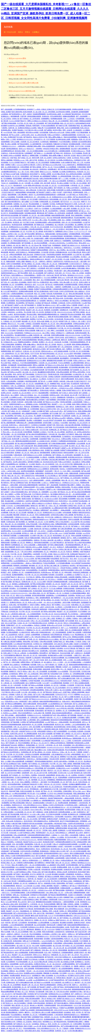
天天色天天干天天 (41, 374)
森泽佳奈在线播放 (20, 314)
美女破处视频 (77, 330)
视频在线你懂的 (50, 234)
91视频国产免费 (61, 925)
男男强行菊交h (12, 646)
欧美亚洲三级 (78, 773)
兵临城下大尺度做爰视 (81, 644)
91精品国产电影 (46, 549)
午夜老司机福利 (82, 886)
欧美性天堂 (39, 1019)
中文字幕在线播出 (65, 141)
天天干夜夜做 (24, 370)
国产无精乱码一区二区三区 (22, 1024)
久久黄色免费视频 (28, 531)
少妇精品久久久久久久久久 (19, 480)
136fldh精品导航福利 (56, 236)
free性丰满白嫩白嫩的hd (69, 268)
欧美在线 (50, 293)
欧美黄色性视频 (29, 710)
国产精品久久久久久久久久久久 (39, 699)
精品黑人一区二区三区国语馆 (45, 464)
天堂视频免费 (12, 365)
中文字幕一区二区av (56, 763)
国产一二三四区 (63, 178)
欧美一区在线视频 (65, 745)
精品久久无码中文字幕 (40, 137)
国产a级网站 (48, 130)
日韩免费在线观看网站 (35, 229)
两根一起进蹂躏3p (81, 480)
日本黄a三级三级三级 (82, 206)
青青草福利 (36, 125)
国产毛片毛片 (64, 201)
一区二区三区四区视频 (18, 434)
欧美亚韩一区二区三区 (29, 890)
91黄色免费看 (77, 1024)
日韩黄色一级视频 (84, 420)
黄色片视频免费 (10, 547)
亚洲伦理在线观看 (81, 333)
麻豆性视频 (5, 607)
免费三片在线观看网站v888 (19, 188)
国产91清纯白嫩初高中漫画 (67, 678)
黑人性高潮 (28, 312)
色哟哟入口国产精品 (80, 213)
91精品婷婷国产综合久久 (17, 190)
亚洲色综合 (46, 116)
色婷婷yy (21, 1012)
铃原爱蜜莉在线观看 (71, 284)
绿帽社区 (12, 971)
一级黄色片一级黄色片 (45, 261)
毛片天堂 (41, 745)
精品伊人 (60, 344)
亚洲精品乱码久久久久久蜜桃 (36, 360)
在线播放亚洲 (52, 328)
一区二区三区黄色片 (58, 229)
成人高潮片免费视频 (44, 215)
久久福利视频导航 (36, 144)
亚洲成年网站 (5, 957)
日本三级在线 (64, 395)
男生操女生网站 (32, 314)
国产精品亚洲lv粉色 (60, 1021)
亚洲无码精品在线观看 (10, 169)
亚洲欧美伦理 (53, 812)
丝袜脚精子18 (42, 807)
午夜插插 (65, 784)
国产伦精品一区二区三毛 (79, 929)
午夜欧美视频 (81, 167)
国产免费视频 (34, 298)
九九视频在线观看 (23, 535)
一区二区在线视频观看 (59, 632)
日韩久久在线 (5, 480)
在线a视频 (45, 236)
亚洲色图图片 (25, 176)
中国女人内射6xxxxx (79, 360)
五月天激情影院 (47, 144)
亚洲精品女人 (5, 116)
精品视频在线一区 (81, 634)
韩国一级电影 (86, 314)
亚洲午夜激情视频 (66, 374)
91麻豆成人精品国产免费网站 (12, 641)
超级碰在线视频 (13, 909)
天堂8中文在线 (86, 144)
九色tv (5, 137)
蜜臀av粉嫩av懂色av (29, 344)
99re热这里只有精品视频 (27, 328)
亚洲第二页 (63, 911)
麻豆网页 (71, 356)
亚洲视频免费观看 (50, 1019)
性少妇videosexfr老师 (51, 499)
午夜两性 (5, 128)
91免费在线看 (61, 194)
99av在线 (41, 1001)
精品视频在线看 (21, 360)
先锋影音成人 (58, 247)
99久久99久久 (56, 439)
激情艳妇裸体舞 (10, 687)
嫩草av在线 (48, 307)
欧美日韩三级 (84, 169)
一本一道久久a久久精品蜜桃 (57, 181)
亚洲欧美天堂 (72, 340)
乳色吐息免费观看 (54, 358)
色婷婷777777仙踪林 (31, 1001)
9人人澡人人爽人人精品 (14, 220)
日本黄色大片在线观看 (38, 425)
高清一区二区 (10, 595)
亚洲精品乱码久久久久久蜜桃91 (62, 197)
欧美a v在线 (5, 879)
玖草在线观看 (46, 416)
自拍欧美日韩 (68, 869)
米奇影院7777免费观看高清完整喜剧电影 (64, 441)
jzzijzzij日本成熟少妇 (51, 151)
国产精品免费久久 (33, 390)
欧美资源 (86, 487)
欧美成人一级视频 (55, 390)
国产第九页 (49, 284)
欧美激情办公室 (73, 814)
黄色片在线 (60, 425)
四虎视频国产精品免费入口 (15, 388)
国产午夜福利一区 (60, 188)
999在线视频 (21, 639)
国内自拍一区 (86, 667)
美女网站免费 (7, 883)
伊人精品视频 (54, 973)
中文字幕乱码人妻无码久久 (41, 494)
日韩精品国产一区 (7, 241)
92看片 (13, 165)
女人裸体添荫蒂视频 (65, 176)
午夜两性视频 (86, 632)
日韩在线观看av (48, 823)
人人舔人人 (45, 482)
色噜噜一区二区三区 (51, 321)
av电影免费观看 (76, 754)
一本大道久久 (18, 558)
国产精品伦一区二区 (64, 492)
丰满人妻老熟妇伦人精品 (36, 450)
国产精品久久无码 (66, 429)
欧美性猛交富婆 (17, 224)
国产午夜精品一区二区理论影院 (30, 118)
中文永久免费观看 (59, 167)
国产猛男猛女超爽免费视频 (61, 307)
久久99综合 (77, 247)
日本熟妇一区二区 (79, 347)
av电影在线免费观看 (19, 420)
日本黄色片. (83, 729)
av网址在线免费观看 (54, 222)
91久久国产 (46, 683)
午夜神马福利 (67, 704)
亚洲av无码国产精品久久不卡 (10, 337)
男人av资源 (78, 542)
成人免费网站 (79, 224)
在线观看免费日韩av (50, 678)
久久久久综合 (9, 333)
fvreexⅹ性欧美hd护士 (69, 165)
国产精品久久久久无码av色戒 (52, 165)
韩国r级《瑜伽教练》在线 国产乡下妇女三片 (45, 568)
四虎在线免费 (78, 943)
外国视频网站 (67, 241)
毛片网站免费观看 (12, 632)
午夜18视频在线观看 (48, 694)
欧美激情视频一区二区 (35, 266)
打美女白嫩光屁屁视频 (25, 669)
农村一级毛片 (69, 406)
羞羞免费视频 (12, 194)
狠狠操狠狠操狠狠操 (78, 989)
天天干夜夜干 (77, 349)
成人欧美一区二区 (75, 446)
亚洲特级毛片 (81, 812)
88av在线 (80, 441)
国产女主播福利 (41, 856)
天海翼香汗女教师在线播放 (48, 846)
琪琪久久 (15, 328)
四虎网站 (33, 319)
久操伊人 (56, 690)
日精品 (84, 641)
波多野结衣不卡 (55, 628)
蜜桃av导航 (60, 128)
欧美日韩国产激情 (84, 872)
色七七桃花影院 (56, 982)
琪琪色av (85, 577)
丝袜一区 (56, 918)
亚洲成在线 (7, 837)
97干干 (72, 683)
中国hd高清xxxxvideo (11, 701)
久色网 (44, 526)
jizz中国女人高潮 (10, 936)
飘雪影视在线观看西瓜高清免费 (26, 441)
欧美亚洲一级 (17, 222)
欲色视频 (4, 125)
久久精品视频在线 (61, 595)
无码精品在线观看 (22, 450)
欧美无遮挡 (69, 229)
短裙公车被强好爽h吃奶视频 (49, 178)
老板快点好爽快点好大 (37, 259)
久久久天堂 (41, 284)
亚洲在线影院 (39, 710)
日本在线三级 (53, 434)
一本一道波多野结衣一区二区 (10, 353)
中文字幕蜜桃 (82, 611)
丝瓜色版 (39, 386)
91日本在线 (39, 241)
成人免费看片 (54, 510)
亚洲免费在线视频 (64, 812)
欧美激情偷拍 (68, 236)
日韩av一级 (63, 752)
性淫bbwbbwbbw (30, 706)
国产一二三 (65, 628)
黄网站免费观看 (73, 911)
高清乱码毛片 (19, 208)
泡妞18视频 (66, 800)
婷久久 (84, 754)
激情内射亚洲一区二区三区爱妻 (32, 724)
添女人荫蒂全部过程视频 (74, 174)
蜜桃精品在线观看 (85, 121)
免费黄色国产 (44, 510)
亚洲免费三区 (63, 819)
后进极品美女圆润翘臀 (69, 717)
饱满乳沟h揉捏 (26, 499)
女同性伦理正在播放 (57, 515)
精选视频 (55, 172)
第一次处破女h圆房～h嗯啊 (40, 238)
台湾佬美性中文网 (11, 657)
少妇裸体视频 (33, 439)
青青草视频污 (45, 766)
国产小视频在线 (74, 317)
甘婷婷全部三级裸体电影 (81, 572)
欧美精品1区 (56, 952)
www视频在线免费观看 (10, 989)
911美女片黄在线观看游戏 (14, 1026)
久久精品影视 (77, 130)
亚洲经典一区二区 (61, 1031)
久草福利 (14, 402)
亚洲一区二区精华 (46, 158)
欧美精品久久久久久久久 (25, 139)
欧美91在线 (17, 651)
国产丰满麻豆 (56, 605)
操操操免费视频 (21, 192)
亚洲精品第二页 (54, 429)
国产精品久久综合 (28, 436)
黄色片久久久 (12, 323)
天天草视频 (86, 570)
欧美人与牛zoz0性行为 (24, 888)
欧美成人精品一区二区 (63, 775)
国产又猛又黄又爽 (41, 358)
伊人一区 (82, 450)
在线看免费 (70, 213)
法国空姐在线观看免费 (76, 475)
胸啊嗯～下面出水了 (39, 356)
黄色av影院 (82, 243)
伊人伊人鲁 (25, 934)
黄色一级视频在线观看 (81, 860)
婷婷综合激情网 (67, 254)
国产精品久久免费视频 (49, 529)
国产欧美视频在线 (47, 727)
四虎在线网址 (42, 655)
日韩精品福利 (25, 828)
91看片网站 (44, 459)
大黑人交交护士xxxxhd (61, 1010)
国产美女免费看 (30, 234)
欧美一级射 (5, 747)
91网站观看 (40, 787)
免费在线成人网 (21, 423)
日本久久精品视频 (7, 515)
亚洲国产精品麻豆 (18, 130)
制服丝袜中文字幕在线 (60, 144)
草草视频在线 (34, 789)
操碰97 (47, 388)
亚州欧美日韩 (58, 591)
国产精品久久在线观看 (52, 876)
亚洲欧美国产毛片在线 (15, 137)
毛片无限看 (63, 973)
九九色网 (53, 867)
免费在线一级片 (60, 349)
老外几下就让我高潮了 (62, 522)
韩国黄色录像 (84, 482)
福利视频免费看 (45, 452)
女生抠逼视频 (44, 132)
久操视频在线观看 (64, 151)
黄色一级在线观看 (19, 132)
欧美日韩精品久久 (61, 832)
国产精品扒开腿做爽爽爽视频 (57, 895)
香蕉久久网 (49, 690)
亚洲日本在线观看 (9, 300)
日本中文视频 (35, 770)
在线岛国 (62, 381)
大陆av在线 (69, 381)
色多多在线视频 (27, 466)
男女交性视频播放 (24, 743)
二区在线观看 (27, 280)
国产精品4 (23, 897)
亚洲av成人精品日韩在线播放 (54, 927)
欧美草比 (73, 565)
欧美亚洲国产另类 (56, 674)
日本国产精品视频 (69, 533)
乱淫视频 (64, 814)
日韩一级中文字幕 (31, 160)
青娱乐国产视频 (79, 227)
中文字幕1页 (64, 600)
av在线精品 (4, 114)
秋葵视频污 (21, 381)
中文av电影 (4, 609)
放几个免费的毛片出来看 (34, 683)
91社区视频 (64, 423)
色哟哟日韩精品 (85, 439)
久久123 (11, 568)
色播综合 (37, 540)
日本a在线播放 (69, 224)
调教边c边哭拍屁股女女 (58, 743)
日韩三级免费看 (29, 968)
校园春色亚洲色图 (57, 1012)
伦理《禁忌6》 (17, 918)
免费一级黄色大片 (56, 241)
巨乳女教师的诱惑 (56, 116)
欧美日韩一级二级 (30, 787)
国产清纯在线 (34, 176)
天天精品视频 (76, 220)
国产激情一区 (43, 505)
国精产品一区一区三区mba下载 (32, 245)
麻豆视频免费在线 (29, 936)
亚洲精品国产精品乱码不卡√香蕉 (67, 204)
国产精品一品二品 (36, 777)
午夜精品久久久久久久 (9, 146)
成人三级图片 (15, 395)
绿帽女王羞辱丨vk (52, 356)
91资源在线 (62, 303)
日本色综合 (21, 657)
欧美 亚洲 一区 (60, 273)
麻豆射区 (12, 252)
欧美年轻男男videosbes (83, 973)
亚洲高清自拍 (45, 849)
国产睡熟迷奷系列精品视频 (16, 399)
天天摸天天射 (79, 685)
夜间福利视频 (32, 922)
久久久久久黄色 (29, 558)
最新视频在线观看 (77, 800)
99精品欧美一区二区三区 (58, 551)
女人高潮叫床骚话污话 (12, 167)
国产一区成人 (21, 816)
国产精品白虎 (46, 303)
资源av (76, 229)
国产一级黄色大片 (77, 653)
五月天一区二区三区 (11, 277)
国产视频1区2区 (39, 224)
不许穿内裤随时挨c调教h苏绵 (12, 655)
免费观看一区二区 (49, 860)
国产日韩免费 (63, 475)
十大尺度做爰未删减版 (63, 563)
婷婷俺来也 (83, 902)
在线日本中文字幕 (9, 978)
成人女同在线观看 (15, 607)
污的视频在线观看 (25, 326)
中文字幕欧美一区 (67, 966)
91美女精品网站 (11, 381)
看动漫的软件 (17, 185)
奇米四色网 (68, 846)
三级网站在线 (70, 333)
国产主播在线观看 (49, 257)
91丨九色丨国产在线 (17, 920)
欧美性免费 (15, 439)
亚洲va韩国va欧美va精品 (46, 561)
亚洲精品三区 (66, 957)
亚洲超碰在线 (24, 174)
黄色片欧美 (79, 706)
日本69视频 (62, 789)
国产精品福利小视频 (20, 994)
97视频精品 (29, 630)
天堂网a (30, 869)
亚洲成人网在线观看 (61, 577)
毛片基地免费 (40, 991)
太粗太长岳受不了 (80, 298)
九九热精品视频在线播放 (22, 505)
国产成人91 (73, 886)
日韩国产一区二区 (84, 305)
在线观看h (51, 457)
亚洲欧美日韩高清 (57, 452)
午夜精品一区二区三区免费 (29, 199)
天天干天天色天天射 (15, 217)
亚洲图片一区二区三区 (46, 342)
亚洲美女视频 (31, 206)
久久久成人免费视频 (13, 206)
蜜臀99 (21, 674)
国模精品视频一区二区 (81, 464)
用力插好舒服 (82, 906)
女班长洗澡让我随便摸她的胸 (28, 485)
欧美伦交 (69, 551)
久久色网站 (60, 837)
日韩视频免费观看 (72, 211)
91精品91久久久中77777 (22, 943)
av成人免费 (66, 208)
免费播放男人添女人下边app (64, 231)
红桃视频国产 (29, 153)
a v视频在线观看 (41, 545)
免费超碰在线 (84, 540)
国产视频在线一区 (38, 499)
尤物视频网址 (45, 118)
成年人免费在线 (33, 701)
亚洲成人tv (49, 731)
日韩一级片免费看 (28, 358)
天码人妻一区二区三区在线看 (39, 227)
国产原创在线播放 (85, 911)
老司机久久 (47, 229)
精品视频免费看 (43, 393)
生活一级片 (48, 952)
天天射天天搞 (81, 135)
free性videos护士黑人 (56, 411)
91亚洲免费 (41, 268)
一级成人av (28, 563)
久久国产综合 (85, 335)
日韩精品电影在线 (45, 632)
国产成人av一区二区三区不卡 (40, 743)
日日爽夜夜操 (10, 303)
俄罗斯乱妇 (75, 856)
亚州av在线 (40, 321)
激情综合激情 (9, 789)
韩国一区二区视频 (35, 932)
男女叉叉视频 (30, 473)
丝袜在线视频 (12, 259)
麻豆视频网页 (86, 190)
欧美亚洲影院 (55, 558)
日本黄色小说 (37, 644)
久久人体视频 (86, 690)
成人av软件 (69, 330)
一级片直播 (83, 261)
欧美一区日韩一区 (80, 505)
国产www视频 (61, 305)
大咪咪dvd (74, 862)
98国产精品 (27, 966)
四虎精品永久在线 (45, 697)
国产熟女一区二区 (58, 697)
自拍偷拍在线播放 (39, 803)
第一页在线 (36, 791)
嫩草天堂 (64, 340)
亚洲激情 (53, 648)
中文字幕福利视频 (82, 132)
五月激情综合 (66, 436)
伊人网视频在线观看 (14, 243)
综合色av (63, 469)
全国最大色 (58, 517)
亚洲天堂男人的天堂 (16, 733)
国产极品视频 (15, 722)
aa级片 (40, 257)
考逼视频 (36, 432)
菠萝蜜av (38, 577)
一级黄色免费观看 (7, 565)
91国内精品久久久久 (42, 936)
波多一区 (33, 533)
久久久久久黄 (82, 558)
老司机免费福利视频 (70, 496)
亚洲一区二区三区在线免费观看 (72, 222)
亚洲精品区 (62, 830)
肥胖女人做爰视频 (7, 160)
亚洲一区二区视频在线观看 (73, 630)
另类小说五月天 (23, 660)
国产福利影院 (56, 416)
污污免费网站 (43, 155)
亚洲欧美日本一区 (30, 197)
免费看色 (69, 349)
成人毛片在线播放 (66, 690)
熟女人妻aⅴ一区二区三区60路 (13, 432)
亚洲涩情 (57, 376)
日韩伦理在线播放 (15, 296)
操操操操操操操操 (37, 837)
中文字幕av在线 (71, 756)
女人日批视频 (13, 938)
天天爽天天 (57, 556)
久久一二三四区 (58, 662)
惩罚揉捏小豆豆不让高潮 (76, 975)
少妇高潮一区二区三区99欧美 (29, 141)
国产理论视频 (49, 370)
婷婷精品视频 (13, 609)
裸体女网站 (27, 641)
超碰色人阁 (5, 1028)
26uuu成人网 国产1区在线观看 (52, 420)
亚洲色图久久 (71, 181)
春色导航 (77, 598)
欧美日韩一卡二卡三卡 (23, 459)
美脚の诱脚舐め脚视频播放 (80, 344)
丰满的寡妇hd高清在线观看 (18, 529)
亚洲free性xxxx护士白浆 (57, 132)
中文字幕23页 (30, 577)
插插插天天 (13, 671)
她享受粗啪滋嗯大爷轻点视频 (43, 909)
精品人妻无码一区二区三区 (20, 1005)
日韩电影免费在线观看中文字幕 (62, 289)
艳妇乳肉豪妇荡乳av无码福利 (35, 399)
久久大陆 (21, 234)
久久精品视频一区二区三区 (23, 812)
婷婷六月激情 (74, 121)
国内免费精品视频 (74, 508)
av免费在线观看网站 (17, 293)
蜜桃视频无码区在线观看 (55, 360)
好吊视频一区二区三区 (76, 178)
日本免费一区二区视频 (32, 183)
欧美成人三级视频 (64, 386)
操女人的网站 (54, 282)
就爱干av (5, 390)
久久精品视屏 (48, 153)
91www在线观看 (63, 671)
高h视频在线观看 (33, 616)
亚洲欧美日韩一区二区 (29, 581)
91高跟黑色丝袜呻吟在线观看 (70, 376)
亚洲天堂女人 (68, 247)
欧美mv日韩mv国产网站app (50, 1008)
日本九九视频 (15, 141)
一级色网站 (38, 148)
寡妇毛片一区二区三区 (54, 770)
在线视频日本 (76, 667)
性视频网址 (18, 344)
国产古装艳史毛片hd (70, 411)
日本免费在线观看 (19, 683)
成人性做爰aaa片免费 (20, 266)
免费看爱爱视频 (28, 224)
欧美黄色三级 (47, 989)
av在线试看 (37, 869)
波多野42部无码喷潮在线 (73, 531)
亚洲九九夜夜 (83, 282)
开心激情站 (8, 222)
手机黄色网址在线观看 (53, 254)
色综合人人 (77, 681)
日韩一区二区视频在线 (18, 386)
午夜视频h (62, 685)
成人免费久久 (58, 540)
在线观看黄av (50, 595)
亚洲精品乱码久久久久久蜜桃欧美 (38, 469)
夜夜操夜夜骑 (5, 678)
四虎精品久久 (60, 406)
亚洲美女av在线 (54, 395)
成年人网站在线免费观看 (71, 271)
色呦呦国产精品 (55, 383)
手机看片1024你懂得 (61, 913)
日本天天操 (58, 957)
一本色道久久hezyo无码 (65, 388)
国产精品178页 (58, 153)
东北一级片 (73, 558)
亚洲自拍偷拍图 (42, 443)
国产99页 (39, 706)
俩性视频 (63, 206)
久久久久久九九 (24, 277)
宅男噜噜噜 (28, 388)
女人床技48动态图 (41, 135)
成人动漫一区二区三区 (49, 185)
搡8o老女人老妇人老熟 (9, 621)
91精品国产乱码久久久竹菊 (42, 418)
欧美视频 (34, 664)
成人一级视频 (66, 220)
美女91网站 (73, 849)
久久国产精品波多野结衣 (48, 326)
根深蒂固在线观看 (31, 381)
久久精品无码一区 (79, 374)
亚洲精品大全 (37, 911)
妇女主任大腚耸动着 (60, 614)
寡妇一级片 (36, 280)
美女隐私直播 (24, 895)
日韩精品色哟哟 (82, 842)
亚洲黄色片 (11, 236)
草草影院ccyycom (19, 160)
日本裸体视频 (34, 409)
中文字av (55, 549)
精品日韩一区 (5, 229)
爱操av (8, 340)
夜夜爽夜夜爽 (5, 897)
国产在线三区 (43, 826)
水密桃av (75, 618)
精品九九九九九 (18, 271)
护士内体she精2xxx (29, 556)
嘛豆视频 (16, 515)
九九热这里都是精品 (17, 563)
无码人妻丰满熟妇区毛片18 (74, 459)
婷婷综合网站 (66, 487)
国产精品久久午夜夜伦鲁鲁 (58, 519)
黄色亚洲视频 (17, 178)
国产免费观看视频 (48, 858)
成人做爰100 (34, 379)
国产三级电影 (75, 307)
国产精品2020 (10, 876)
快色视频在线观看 (75, 144)
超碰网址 (52, 522)
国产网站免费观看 (69, 591)
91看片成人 (53, 388)
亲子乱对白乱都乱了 (71, 837)
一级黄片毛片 (77, 655)
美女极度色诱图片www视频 (24, 335)
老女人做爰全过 (80, 291)
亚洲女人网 (81, 727)
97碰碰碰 (30, 289)
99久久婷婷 (36, 945)
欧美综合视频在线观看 (61, 317)
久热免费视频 (75, 540)
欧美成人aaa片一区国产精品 (62, 692)
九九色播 (32, 464)
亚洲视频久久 (79, 962)
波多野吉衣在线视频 (32, 501)
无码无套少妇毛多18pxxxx (18, 879)
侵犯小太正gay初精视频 (23, 595)
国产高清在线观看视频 (54, 738)
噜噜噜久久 (30, 542)
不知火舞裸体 (38, 687)
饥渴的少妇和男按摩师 (13, 349)
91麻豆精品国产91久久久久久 (79, 600)
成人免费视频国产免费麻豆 (49, 176)
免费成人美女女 (46, 605)
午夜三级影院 (85, 526)
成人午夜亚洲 (59, 224)
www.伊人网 (37, 1026)
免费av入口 (4, 906)
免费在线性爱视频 (7, 927)
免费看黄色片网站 (61, 1001)
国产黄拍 (63, 639)
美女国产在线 (43, 915)
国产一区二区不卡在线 (36, 660)
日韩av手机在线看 (32, 524)
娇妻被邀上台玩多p (32, 404)
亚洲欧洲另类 (44, 282)
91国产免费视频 (51, 399)
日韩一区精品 (28, 694)
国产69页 (53, 715)
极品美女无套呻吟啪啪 (36, 667)
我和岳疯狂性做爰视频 (41, 542)
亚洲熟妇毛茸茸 (54, 821)
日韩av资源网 (60, 865)
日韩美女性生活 (43, 199)
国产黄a (4, 475)
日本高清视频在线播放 (18, 892)
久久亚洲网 (82, 844)
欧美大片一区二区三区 (71, 938)
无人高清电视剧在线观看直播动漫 (45, 194)
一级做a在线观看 (65, 510)
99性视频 (35, 342)
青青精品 (38, 526)
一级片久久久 (5, 892)
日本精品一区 (81, 181)
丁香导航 (45, 830)
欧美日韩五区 (28, 821)
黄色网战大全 (85, 425)
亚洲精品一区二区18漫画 (82, 418)
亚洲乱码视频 (37, 669)
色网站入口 (71, 934)
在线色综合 (11, 312)
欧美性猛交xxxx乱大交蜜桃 (10, 317)
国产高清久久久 (24, 989)
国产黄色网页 (5, 307)
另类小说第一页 (50, 991)
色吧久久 (25, 667)
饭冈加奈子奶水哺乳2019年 (30, 651)
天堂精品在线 (10, 522)
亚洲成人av (86, 264)
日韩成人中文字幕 (41, 376)
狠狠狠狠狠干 (54, 141)
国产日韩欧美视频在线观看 (57, 443)
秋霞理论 (14, 676)
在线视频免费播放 (21, 869)
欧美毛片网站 (57, 130)
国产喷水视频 (5, 434)
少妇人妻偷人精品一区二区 (18, 257)
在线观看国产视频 (45, 439)
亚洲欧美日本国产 (25, 740)
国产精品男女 (27, 137)
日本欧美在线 (30, 386)
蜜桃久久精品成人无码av (9, 669)
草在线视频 (20, 197)
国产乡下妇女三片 (11, 181)
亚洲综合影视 (54, 469)
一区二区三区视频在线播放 (35, 151)
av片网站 (17, 494)
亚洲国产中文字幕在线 (49, 386)
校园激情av (74, 139)
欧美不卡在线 (54, 291)
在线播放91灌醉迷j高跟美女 (26, 849)
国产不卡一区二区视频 (56, 630)
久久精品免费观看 (56, 208)
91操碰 (33, 411)
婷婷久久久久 (37, 955)
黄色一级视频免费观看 (70, 420)
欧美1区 (53, 183)
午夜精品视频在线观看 (34, 116)
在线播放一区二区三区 (20, 204)
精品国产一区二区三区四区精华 (67, 611)
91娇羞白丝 (5, 529)
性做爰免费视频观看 (39, 114)
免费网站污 (22, 376)
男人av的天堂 (22, 902)
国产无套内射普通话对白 (13, 201)
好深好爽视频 (27, 432)
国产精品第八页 (50, 710)
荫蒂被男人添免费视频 (20, 565)
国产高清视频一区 (28, 243)
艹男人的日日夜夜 (26, 551)
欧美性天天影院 (11, 639)
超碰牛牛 (87, 832)
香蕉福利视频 (38, 938)
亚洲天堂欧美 (67, 192)
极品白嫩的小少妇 (40, 750)
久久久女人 (71, 973)
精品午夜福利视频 (79, 266)
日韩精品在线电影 (79, 323)
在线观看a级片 (52, 169)
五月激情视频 (23, 229)
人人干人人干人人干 (80, 231)
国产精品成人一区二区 (54, 593)
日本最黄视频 (80, 118)
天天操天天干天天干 (53, 379)
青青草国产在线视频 (10, 535)
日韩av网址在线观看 (62, 372)
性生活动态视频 (65, 653)
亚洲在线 (29, 125)
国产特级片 (17, 874)
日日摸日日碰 (85, 671)
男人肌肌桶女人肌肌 (54, 220)
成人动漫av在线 (70, 706)
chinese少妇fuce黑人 (36, 809)
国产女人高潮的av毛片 (80, 704)
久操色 (66, 473)
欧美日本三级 (59, 724)
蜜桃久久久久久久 (46, 172)
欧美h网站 (84, 358)
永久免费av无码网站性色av (65, 160)
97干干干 (71, 694)
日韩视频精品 (49, 224)
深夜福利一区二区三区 (51, 1017)
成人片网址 (46, 333)
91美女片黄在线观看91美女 (19, 492)
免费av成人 (16, 895)
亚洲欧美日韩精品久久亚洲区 (27, 128)
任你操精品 (67, 1012)
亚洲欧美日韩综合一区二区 (18, 602)
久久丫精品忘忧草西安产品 (23, 510)
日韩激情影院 (70, 874)
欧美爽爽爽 (72, 499)
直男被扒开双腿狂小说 (46, 247)
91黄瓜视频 (87, 895)
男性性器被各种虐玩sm (20, 241)
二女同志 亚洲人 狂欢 (27, 135)
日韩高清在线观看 (11, 816)
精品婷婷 (12, 720)
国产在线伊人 (38, 729)
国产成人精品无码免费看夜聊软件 (69, 169)
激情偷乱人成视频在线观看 (21, 584)
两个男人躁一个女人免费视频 (36, 793)
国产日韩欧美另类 (7, 766)
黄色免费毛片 (43, 653)
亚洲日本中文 (29, 920)
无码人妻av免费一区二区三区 (68, 282)
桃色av (50, 298)
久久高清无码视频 (63, 185)
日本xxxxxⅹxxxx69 (73, 839)
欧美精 (71, 1010)
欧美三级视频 (69, 515)
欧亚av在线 (80, 499)
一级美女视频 (28, 402)
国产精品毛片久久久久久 (80, 448)
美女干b (19, 671)
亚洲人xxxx (22, 148)
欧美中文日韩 (9, 448)
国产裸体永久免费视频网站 (40, 648)
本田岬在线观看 (78, 192)
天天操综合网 (18, 211)
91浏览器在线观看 (74, 524)
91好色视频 (83, 839)
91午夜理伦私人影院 (71, 805)
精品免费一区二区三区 (29, 321)
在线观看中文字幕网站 (70, 466)
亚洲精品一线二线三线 (13, 245)
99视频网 (9, 358)
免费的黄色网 (20, 508)
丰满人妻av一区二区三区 (44, 535)
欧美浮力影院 (20, 547)
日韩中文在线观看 (16, 487)
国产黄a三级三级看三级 (52, 565)
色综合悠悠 (42, 775)
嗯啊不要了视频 (61, 904)
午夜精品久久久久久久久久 (33, 333)
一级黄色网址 (21, 146)
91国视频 (36, 846)
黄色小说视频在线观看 (42, 515)
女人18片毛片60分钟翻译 (13, 773)
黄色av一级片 (27, 671)
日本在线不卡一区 (40, 139)
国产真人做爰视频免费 (13, 413)
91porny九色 (18, 966)
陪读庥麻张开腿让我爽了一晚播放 (70, 485)
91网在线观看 (41, 731)
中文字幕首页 (69, 434)
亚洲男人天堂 (41, 275)
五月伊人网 (82, 204)
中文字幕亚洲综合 (41, 996)
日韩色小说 (15, 118)
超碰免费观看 (71, 443)
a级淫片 (30, 194)
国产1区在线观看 (49, 768)
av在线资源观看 (77, 402)
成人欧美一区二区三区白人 (75, 399)
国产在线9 (11, 489)
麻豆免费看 (27, 756)
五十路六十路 (83, 229)
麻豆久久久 (21, 577)
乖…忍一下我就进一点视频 (65, 1028)
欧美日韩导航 (20, 310)
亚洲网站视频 (66, 287)
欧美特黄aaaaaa (46, 572)
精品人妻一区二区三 (14, 475)
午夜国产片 (54, 968)
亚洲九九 (18, 446)
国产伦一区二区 (47, 167)
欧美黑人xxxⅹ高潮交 (10, 713)
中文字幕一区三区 (23, 123)
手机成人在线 (84, 768)
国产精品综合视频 (35, 482)
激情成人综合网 (16, 340)
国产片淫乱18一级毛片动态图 (68, 393)
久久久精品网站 (75, 257)
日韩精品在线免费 (29, 487)
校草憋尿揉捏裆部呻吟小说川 (49, 501)
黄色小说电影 (78, 277)
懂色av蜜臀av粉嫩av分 (55, 137)
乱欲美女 (18, 489)
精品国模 (41, 708)
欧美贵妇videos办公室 (71, 261)
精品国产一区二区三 (49, 547)
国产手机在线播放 (28, 374)
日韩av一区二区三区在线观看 (39, 621)
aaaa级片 (10, 314)
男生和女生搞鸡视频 (74, 314)
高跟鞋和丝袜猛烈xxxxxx (9, 273)
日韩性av (7, 356)
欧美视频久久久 (48, 1021)
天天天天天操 (86, 114)
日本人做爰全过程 (53, 856)
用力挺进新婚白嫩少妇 (10, 376)
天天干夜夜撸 (50, 139)
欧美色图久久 (30, 598)
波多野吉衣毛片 (58, 261)
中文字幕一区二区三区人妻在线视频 (69, 328)
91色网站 (23, 722)
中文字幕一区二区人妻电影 (78, 183)
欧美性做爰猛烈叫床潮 (83, 123)
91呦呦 (31, 687)
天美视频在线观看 (49, 706)
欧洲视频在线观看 (57, 118)
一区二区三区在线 (68, 598)
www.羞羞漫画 (51, 865)
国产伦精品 (17, 436)
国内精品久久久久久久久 (76, 275)
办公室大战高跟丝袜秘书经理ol (19, 379)
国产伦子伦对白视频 (41, 994)
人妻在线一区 (7, 683)
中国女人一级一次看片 (78, 321)
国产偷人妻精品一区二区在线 (31, 264)
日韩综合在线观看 (54, 609)
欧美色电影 (80, 876)
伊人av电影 (21, 323)
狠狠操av (45, 805)
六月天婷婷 (12, 330)
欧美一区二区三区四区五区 (54, 787)
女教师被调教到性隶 (48, 800)
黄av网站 (30, 420)
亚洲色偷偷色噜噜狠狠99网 (44, 1010)
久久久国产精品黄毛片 (10, 291)
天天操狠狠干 (73, 310)
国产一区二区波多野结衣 (67, 413)
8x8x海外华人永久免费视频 (16, 125)
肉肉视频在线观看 (14, 853)
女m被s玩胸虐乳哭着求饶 (80, 957)
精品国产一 (55, 404)
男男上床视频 (9, 715)
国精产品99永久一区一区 (64, 920)
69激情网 (6, 664)
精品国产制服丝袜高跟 (55, 798)
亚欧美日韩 (40, 344)
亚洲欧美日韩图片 (81, 406)
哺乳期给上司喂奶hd (44, 340)
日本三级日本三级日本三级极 (37, 181)
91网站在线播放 (8, 812)
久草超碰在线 (45, 634)
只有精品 (51, 376)
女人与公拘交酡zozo (51, 475)
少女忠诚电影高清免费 (37, 370)
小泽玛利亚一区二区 (76, 185)
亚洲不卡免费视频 (25, 609)
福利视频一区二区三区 (35, 522)
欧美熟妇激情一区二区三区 (30, 607)
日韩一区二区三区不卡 (20, 727)
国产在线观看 (15, 519)
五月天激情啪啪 (32, 257)
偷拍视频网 (77, 455)
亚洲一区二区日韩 (38, 312)
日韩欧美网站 (67, 791)
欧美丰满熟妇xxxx (17, 275)
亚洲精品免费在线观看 (26, 291)
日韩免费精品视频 (79, 674)
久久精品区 (65, 593)
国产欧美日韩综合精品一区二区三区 (51, 353)
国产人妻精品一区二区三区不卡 (38, 588)
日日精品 (38, 303)
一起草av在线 (68, 892)
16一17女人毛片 (75, 201)
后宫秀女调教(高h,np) (17, 957)
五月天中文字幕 (55, 936)
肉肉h (74, 404)
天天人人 (16, 927)
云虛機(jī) (35, 32)
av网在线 (23, 653)
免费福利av (70, 418)
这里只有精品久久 (22, 252)
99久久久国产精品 (11, 623)
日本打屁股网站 (81, 413)
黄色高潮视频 (62, 950)
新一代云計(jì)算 (10, 32)
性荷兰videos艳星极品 (62, 300)
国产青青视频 (72, 715)
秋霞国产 (26, 211)
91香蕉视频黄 (37, 420)
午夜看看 (74, 305)
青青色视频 (81, 268)
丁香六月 (56, 471)
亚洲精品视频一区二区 (50, 777)
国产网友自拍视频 (59, 890)
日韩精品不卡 (60, 333)
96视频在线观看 (6, 347)
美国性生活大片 (17, 805)
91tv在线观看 (75, 768)
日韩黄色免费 (53, 899)
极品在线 (23, 307)
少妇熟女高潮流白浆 (75, 581)
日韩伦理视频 (24, 167)
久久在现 (8, 238)
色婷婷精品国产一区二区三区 (45, 832)
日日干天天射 (79, 146)
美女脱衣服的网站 (80, 217)
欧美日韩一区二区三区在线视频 (11, 533)
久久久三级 (75, 287)
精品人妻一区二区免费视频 (12, 985)
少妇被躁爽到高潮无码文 (9, 172)
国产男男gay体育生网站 (77, 372)
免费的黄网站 (39, 473)
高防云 (20, 32)
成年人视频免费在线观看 (30, 413)
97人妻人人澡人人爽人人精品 (21, 238)
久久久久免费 (41, 581)
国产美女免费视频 (84, 607)
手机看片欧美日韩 (54, 374)
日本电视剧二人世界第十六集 (12, 708)
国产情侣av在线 (58, 298)
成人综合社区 (34, 169)
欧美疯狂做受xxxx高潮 (55, 655)
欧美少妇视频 (16, 347)
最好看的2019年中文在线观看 (77, 950)
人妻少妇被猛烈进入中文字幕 (60, 754)
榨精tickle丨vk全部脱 (47, 337)
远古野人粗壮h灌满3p (20, 462)
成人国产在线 (65, 383)
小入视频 (33, 517)
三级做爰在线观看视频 (68, 135)
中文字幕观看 (83, 941)
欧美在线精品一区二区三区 (62, 535)
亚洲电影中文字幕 (80, 160)
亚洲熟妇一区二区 (18, 572)
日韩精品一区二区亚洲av (11, 478)
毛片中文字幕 (33, 188)
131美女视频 (67, 607)
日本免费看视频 (84, 1026)
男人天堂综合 (30, 798)
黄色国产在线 (46, 245)
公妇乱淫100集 (49, 607)
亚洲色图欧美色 (77, 241)
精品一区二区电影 (78, 273)
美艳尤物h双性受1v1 (36, 277)
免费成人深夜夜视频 (78, 692)
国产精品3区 (35, 496)
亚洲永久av (56, 503)
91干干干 (35, 393)
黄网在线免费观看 (29, 526)
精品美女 (6, 1008)
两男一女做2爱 (67, 130)
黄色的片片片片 (26, 975)
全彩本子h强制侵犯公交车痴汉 (15, 998)
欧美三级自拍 (79, 379)
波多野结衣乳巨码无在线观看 (34, 271)
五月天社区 (71, 1001)
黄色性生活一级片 (30, 284)
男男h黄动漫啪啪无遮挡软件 (44, 761)
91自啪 (13, 856)
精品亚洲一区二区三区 (48, 323)
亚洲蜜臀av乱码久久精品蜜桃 (33, 973)
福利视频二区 (23, 464)
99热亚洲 (49, 581)
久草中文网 (69, 277)
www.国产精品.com (72, 194)
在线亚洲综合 (79, 409)
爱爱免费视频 (72, 879)
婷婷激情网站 (29, 844)
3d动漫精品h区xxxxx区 (17, 429)
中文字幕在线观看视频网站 (29, 363)
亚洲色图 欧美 (72, 872)
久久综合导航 (24, 439)
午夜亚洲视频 (57, 943)
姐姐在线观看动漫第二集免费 (60, 215)
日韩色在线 (34, 717)
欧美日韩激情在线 (71, 427)
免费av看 (50, 317)
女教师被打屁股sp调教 (34, 146)
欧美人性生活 (84, 128)
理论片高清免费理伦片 (25, 713)
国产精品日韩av (75, 300)
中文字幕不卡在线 (28, 222)
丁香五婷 (63, 568)
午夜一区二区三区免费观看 (20, 932)
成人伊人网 (74, 395)
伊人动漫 (66, 259)
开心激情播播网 (68, 699)
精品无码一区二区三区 (20, 616)
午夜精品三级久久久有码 (58, 851)
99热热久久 (16, 363)
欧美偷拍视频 (31, 192)
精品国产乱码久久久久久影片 (32, 842)
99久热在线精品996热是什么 (81, 436)
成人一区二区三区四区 (30, 819)
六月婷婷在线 (44, 141)
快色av (68, 305)
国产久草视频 (84, 376)
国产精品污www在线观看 (64, 266)
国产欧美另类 (69, 542)
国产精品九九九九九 (39, 217)
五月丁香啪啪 (84, 271)
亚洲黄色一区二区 (62, 710)
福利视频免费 (15, 116)
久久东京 (53, 397)
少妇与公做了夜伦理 (53, 275)
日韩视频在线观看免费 (60, 581)
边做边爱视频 (49, 487)
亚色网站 (6, 429)
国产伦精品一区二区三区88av (23, 416)
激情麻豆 (63, 538)
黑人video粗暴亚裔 (20, 469)
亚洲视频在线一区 (17, 545)
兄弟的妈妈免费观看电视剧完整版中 (39, 835)
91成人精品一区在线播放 (19, 282)
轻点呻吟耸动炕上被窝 (54, 114)
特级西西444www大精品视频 (17, 390)
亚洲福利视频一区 (24, 409)
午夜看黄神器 (54, 393)
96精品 (53, 333)
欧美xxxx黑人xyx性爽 (35, 602)
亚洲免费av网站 (6, 130)
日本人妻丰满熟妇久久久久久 (50, 681)
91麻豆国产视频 (16, 823)
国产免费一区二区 (58, 572)
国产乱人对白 (67, 637)
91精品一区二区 (8, 558)
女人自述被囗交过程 (15, 280)
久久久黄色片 (29, 208)
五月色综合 (76, 158)
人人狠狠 (49, 381)
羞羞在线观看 (62, 996)
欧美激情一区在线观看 (51, 310)
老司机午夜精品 (71, 727)
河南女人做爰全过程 (32, 429)
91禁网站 (8, 165)
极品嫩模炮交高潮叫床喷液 (46, 372)
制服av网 (41, 128)
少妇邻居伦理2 (83, 803)
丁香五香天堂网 (54, 759)
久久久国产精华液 (11, 902)
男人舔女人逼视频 (11, 144)
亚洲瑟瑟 (74, 141)
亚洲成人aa (51, 920)
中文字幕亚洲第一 (35, 941)
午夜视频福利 (56, 245)
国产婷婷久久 (9, 586)
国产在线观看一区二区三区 (28, 215)
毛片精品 (52, 204)
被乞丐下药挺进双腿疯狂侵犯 (74, 365)
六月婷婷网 (70, 685)
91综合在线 (13, 832)
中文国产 (60, 192)
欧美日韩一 (78, 798)
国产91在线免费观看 (60, 731)
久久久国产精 (77, 254)
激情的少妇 (34, 505)
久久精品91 (43, 432)
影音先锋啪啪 (63, 499)
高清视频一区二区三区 (78, 208)
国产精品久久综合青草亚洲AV (10, 752)
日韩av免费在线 (62, 715)
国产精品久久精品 (66, 881)
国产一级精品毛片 (41, 798)
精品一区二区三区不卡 (67, 123)
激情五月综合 (37, 1021)
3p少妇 (25, 185)
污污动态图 (44, 252)
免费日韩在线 (8, 211)
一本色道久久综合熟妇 (71, 1019)
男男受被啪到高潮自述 (42, 968)
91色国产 (61, 846)
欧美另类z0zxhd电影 (32, 132)
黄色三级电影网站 (77, 215)
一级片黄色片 (83, 985)
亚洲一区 (76, 780)
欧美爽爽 (23, 206)
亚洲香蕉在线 (49, 473)
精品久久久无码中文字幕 (48, 409)
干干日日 (8, 865)
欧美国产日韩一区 (65, 321)
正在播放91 (36, 510)
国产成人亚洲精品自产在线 (19, 482)
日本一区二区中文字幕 (82, 452)
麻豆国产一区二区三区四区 (54, 259)
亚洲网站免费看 (22, 676)
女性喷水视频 (47, 423)
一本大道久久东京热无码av (57, 243)
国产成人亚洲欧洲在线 (41, 291)
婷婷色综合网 (51, 925)
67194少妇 (9, 505)
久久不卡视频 (34, 201)
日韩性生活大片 (68, 517)
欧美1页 (87, 227)
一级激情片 (58, 287)
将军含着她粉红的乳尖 (41, 821)
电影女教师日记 (37, 563)
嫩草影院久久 (40, 234)
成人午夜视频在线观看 (48, 280)
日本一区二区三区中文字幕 (65, 409)
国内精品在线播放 (62, 234)
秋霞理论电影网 (41, 747)
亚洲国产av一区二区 (67, 503)
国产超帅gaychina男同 (15, 372)
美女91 (38, 849)
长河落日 (84, 257)
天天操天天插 (41, 190)
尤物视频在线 (61, 397)
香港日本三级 (45, 538)
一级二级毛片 (9, 697)
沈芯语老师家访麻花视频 (77, 367)
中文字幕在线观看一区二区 (56, 782)
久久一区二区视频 (65, 404)
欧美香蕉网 (59, 190)
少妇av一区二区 (53, 505)
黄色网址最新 (75, 602)
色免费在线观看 (58, 284)
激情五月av (46, 955)
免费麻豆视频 (34, 155)
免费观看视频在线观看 (26, 938)
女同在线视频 (67, 512)
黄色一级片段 (17, 374)
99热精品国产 (26, 411)
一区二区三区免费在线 (77, 386)
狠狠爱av (15, 660)
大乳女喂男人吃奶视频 (19, 289)
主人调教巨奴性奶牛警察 (60, 508)
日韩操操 (62, 211)
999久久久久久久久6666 (65, 312)
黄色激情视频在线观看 (16, 213)
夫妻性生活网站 (66, 439)
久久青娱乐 (42, 379)
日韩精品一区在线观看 (33, 323)
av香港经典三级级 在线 (18, 614)
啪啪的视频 (77, 763)
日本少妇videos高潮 (23, 621)
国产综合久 (7, 275)
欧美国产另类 (51, 425)
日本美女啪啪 (68, 298)
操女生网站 (11, 360)
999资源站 (30, 994)
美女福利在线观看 (75, 722)
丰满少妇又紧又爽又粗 (16, 153)
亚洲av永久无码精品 (26, 395)
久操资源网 (86, 174)
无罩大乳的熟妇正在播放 (32, 397)
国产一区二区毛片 (40, 531)
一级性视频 (35, 326)
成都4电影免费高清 (67, 217)
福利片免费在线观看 (67, 379)
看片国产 (9, 858)
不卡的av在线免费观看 (48, 125)
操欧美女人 (25, 155)
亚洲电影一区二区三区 (22, 452)
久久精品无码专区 (25, 632)
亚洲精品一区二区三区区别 (47, 160)
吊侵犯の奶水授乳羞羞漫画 (44, 556)
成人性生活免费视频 (40, 243)
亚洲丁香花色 (25, 353)
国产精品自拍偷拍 (23, 144)
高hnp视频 (61, 434)
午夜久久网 (14, 731)
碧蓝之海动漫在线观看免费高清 (26, 300)
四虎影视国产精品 (74, 125)
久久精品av (56, 423)
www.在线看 (28, 236)
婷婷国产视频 (50, 862)
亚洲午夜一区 (12, 128)
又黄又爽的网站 (22, 194)
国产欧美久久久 (8, 287)
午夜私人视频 (20, 261)
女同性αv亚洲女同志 (59, 158)
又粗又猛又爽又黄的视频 (72, 425)
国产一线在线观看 (82, 116)
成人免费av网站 (86, 125)
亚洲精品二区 (80, 591)
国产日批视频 (69, 621)
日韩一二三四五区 (69, 118)
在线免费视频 (14, 964)
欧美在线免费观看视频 (57, 238)
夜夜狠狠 (4, 489)
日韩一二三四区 (11, 139)
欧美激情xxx (79, 874)
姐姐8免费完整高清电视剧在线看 (42, 966)
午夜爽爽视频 (25, 664)
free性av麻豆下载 (39, 713)
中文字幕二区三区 (78, 489)
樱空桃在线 (40, 213)
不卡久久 (69, 273)
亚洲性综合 (43, 169)
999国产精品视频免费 (70, 579)
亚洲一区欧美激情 (73, 199)
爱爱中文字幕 (60, 326)
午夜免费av (12, 588)
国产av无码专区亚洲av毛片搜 (22, 913)
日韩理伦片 (35, 782)
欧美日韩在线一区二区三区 (60, 849)
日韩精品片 (5, 485)
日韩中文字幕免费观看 (13, 264)
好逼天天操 (87, 388)
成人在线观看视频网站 (8, 310)
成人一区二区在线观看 (41, 395)
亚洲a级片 (59, 1019)
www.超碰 (29, 980)
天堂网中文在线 (22, 181)
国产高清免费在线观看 (10, 418)
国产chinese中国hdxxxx (29, 489)
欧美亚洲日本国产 (66, 681)
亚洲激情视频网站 (79, 429)
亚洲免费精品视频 (74, 710)
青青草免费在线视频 (58, 335)
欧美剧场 (53, 296)
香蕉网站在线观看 (61, 457)
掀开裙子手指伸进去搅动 (45, 839)
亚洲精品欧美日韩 (36, 211)
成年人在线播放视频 (43, 720)
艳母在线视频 (39, 475)
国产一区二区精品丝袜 (65, 347)
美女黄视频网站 (83, 137)
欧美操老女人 (18, 821)
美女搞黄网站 (20, 303)
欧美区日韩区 (83, 194)
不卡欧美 (78, 641)
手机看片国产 (58, 271)
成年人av (85, 722)
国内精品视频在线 (12, 148)
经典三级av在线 (28, 254)
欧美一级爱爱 (53, 830)
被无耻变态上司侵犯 (39, 349)
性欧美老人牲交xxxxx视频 (34, 547)
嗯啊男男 (8, 545)
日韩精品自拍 (78, 388)
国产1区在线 (51, 349)
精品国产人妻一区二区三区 (35, 310)
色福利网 (19, 466)
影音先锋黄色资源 (60, 727)
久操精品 (54, 835)
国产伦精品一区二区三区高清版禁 (38, 162)
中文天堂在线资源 (59, 427)
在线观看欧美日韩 (12, 768)
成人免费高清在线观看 (51, 367)
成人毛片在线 (71, 250)
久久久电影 (53, 492)
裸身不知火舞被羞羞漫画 (48, 985)
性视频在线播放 (55, 162)
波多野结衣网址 (6, 531)
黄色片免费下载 (45, 674)
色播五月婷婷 (38, 978)
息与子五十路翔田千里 (74, 687)
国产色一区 (7, 662)
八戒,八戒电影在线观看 (36, 480)
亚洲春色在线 (10, 982)
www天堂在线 (8, 132)
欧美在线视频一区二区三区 (58, 199)
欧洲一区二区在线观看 (36, 123)
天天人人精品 (40, 487)
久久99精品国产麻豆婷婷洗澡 (71, 114)
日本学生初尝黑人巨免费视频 (30, 337)
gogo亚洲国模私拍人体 (20, 561)
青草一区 (18, 860)
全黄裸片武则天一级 (80, 952)
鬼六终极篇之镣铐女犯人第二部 (76, 326)
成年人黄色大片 (22, 367)
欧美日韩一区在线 (70, 155)
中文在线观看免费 (50, 128)
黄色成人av (33, 1005)
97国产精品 (13, 158)
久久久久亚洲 (68, 353)
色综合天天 (30, 148)
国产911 (69, 538)
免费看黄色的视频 (61, 828)
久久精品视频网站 (33, 653)
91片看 (77, 902)
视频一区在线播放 (47, 975)
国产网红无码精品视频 (9, 123)
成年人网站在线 (31, 190)
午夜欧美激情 (17, 455)
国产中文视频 (67, 360)
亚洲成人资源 (18, 586)
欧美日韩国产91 (35, 174)
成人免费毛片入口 (68, 982)
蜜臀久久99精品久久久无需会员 (37, 121)
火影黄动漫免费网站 (57, 938)
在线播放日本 (64, 310)
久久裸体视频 (31, 720)
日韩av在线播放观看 (57, 766)
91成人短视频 (65, 162)
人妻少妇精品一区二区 (44, 197)
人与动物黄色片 (19, 501)
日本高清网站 (15, 370)
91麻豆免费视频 (82, 148)
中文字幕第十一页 (73, 789)
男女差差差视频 (34, 204)
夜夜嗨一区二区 (7, 616)
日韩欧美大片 (20, 630)
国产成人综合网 (25, 950)
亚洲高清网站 (61, 883)
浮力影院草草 (75, 383)
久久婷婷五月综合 (72, 243)
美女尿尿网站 (9, 416)
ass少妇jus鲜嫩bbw (28, 625)
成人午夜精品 (48, 271)
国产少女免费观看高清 (15, 756)
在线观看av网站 (8, 710)
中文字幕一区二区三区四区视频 (79, 351)
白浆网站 (46, 241)
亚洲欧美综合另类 (32, 579)
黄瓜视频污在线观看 (58, 874)
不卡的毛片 (46, 756)
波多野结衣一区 (71, 432)
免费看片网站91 (25, 662)
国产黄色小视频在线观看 (56, 545)
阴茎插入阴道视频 (75, 1003)
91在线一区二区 (22, 623)
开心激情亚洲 (65, 416)
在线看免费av (44, 651)
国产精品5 (76, 549)
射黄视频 (54, 303)
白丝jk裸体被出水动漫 (26, 729)
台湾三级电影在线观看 (61, 351)
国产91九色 (37, 694)
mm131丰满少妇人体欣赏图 (65, 708)
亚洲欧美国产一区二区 (13, 625)
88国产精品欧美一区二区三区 (10, 176)
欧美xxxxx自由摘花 (24, 770)
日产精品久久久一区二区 (33, 796)
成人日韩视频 (20, 971)
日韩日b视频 (16, 662)
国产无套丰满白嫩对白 (49, 872)
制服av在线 (78, 434)
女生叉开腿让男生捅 (58, 174)
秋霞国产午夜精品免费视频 (39, 250)
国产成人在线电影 (65, 856)
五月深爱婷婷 (22, 922)
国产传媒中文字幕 (62, 125)
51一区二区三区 (17, 556)
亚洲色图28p (20, 330)
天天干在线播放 (77, 153)
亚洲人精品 (49, 287)
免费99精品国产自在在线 (31, 178)
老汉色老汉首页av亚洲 (50, 462)
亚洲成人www (15, 690)
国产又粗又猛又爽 (27, 446)
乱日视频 (65, 342)
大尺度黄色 (57, 966)
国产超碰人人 (38, 153)
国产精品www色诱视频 (35, 685)
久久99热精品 (72, 731)
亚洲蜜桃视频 (62, 879)
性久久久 (13, 888)
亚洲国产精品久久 (55, 482)
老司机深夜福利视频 (38, 595)
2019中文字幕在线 (70, 648)
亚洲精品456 (77, 236)
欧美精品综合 (57, 902)
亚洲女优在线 (44, 390)
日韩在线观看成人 (83, 238)
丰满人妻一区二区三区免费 (18, 512)
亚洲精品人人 (42, 317)
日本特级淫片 (33, 561)
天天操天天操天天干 (80, 381)
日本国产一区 (82, 547)
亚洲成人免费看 (70, 132)
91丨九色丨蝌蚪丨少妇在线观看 (54, 330)
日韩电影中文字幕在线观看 (39, 895)
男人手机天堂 (55, 881)
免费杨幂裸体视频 (19, 473)
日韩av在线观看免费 (48, 146)
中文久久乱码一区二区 (58, 616)
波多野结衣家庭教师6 (28, 471)
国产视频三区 (80, 648)
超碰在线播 (84, 287)
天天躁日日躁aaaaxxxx (78, 151)
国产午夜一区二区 (72, 782)
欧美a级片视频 (72, 828)
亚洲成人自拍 (13, 747)
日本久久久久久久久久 (65, 899)
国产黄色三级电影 (36, 167)
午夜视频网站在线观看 (24, 881)
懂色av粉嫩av (70, 641)
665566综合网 (28, 293)
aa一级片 (74, 812)
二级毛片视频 (66, 602)
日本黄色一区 (67, 674)
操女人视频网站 (25, 782)
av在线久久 (40, 347)
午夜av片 (55, 844)
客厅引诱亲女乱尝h (23, 250)
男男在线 (27, 406)
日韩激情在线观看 (50, 1005)
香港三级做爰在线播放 (41, 446)
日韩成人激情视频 (47, 886)
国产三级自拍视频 (23, 319)
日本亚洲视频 (80, 250)
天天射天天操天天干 (8, 192)
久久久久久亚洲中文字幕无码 (26, 165)
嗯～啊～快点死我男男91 (51, 211)
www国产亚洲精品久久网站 (26, 832)
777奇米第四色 (58, 1014)
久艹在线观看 (44, 204)
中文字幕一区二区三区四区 (45, 319)
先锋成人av (43, 1024)
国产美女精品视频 (14, 814)
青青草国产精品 (30, 427)
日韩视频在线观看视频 (22, 568)
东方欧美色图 (59, 319)
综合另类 (74, 148)
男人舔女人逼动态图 (47, 540)
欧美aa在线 (10, 821)
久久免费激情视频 (56, 683)
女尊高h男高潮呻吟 (9, 945)
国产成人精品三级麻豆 (45, 188)
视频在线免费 (10, 261)
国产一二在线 (35, 459)
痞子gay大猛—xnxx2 (33, 478)
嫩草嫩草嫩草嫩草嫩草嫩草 (81, 1017)
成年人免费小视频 (85, 618)
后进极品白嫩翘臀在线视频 (77, 784)
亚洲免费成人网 (26, 752)
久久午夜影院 (25, 837)
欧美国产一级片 (6, 572)
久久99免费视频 (71, 167)
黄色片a (65, 623)
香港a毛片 (29, 803)
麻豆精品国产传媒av (61, 823)
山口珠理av (19, 312)
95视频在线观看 (8, 517)
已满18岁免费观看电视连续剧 (35, 892)
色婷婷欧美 (42, 485)
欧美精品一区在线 (67, 936)
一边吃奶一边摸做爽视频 (53, 480)
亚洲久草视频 (51, 190)
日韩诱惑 (56, 381)
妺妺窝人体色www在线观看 (12, 155)
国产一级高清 (27, 114)
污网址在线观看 (18, 1001)
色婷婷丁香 (77, 699)
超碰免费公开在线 (50, 883)
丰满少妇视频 (22, 646)
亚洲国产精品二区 (59, 641)
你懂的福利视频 (63, 264)
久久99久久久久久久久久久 (19, 593)
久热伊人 (39, 165)
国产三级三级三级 (12, 996)
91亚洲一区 (19, 694)
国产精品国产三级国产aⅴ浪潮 (46, 192)
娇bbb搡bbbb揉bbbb (22, 687)
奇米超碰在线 (45, 869)
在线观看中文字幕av (76, 991)
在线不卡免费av (35, 605)
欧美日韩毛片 (63, 501)
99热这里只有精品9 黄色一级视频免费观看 (56, 148)
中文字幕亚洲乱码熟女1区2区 (37, 623)
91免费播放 (5, 674)
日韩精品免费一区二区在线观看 (49, 201)
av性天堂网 (45, 630)
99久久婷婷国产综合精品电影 (78, 501)
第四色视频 (63, 505)
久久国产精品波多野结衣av (45, 816)
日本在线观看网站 (32, 570)
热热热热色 (70, 736)
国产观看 (71, 146)
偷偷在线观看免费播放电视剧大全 (49, 314)
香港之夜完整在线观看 (76, 293)
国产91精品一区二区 (24, 158)
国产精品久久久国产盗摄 (11, 174)
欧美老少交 (76, 439)
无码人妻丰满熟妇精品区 (65, 1005)
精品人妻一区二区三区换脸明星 (59, 121)
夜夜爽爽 (48, 713)
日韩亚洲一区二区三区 (27, 515)
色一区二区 (85, 455)
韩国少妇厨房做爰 (48, 577)
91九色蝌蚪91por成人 (16, 397)
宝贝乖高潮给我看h (72, 865)
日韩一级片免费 (45, 183)
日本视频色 (45, 208)
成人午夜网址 (61, 250)
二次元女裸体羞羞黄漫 (78, 724)
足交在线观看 (80, 443)
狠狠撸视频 (70, 743)
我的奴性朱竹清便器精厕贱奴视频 (61, 720)
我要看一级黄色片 (80, 966)
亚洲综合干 (61, 547)
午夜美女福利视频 (66, 402)
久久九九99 (51, 929)
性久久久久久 (63, 356)
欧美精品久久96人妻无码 (36, 927)
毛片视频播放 (7, 178)
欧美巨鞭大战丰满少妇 (75, 457)
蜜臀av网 (31, 185)
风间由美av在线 (36, 756)
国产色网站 (70, 206)
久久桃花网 (30, 307)
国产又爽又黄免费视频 (52, 123)
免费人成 (25, 941)
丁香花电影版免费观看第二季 (78, 342)
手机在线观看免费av (29, 1028)
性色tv (18, 496)
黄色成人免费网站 (49, 266)
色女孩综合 (68, 816)
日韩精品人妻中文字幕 (64, 985)
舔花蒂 (29, 282)
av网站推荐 (42, 717)
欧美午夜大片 (24, 814)
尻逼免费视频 (62, 777)
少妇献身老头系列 (62, 146)
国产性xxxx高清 (14, 135)
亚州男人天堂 (26, 220)
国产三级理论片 (49, 273)
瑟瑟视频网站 (35, 406)
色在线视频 (7, 556)
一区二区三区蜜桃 (7, 266)
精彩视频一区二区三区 (34, 512)
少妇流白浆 (58, 342)
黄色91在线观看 (30, 330)
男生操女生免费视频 (62, 257)
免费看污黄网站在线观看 (74, 759)
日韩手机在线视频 (45, 448)
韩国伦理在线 (49, 1001)
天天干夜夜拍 (39, 307)
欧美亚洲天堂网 (38, 853)
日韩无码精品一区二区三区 (17, 929)
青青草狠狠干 (50, 913)
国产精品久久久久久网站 (51, 402)
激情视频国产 (40, 471)
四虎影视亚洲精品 (54, 570)
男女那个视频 (74, 927)
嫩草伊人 (23, 478)
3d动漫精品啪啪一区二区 (17, 231)
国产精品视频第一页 (23, 717)
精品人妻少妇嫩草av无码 (20, 865)
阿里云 (27, 32)
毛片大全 (49, 217)
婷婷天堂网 (36, 158)
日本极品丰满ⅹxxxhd (10, 342)
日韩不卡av (37, 208)
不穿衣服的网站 (75, 358)
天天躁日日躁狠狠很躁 (22, 777)
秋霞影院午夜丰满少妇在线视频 (32, 823)
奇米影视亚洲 (73, 628)
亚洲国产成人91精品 (76, 259)
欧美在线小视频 (20, 151)
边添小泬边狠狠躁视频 (72, 128)
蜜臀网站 (76, 551)
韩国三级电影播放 (79, 793)
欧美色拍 (20, 402)
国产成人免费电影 (85, 865)
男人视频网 (38, 416)
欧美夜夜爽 (46, 715)
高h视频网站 (5, 803)
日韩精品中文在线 (40, 254)
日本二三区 (8, 796)
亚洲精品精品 (44, 397)
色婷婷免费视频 (18, 247)
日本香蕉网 (24, 927)
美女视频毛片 (17, 358)
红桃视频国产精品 (38, 1017)
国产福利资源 (15, 307)
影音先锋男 (49, 471)
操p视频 (7, 367)
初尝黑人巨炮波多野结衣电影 (74, 747)
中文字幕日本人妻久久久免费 (33, 130)
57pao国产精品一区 (32, 508)
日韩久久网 (78, 570)
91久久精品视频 (24, 169)
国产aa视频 (25, 201)
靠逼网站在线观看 (57, 869)
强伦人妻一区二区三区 (30, 655)
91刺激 (69, 158)
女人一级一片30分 (24, 172)
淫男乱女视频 (85, 462)
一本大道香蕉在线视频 (79, 494)
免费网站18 (65, 886)
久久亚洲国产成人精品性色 (54, 959)
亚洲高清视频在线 (71, 238)
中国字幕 (23, 116)
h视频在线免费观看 (69, 116)
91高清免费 (4, 588)
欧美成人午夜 (9, 966)
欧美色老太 (38, 185)
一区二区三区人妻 (58, 948)
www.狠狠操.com (69, 575)
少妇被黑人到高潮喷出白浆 (55, 531)
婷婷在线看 (56, 217)
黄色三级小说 (34, 452)
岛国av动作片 (66, 701)
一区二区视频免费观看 (33, 614)
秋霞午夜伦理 (7, 247)
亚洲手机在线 (78, 289)
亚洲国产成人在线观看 (44, 206)
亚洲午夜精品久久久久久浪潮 (58, 446)
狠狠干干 (84, 201)
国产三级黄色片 (32, 268)
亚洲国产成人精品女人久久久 (71, 245)
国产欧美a (63, 275)
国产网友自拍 (47, 692)
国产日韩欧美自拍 (11, 250)
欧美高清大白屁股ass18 (26, 768)
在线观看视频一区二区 (16, 183)
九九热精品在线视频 (32, 457)
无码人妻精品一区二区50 (78, 280)
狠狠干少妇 (82, 579)
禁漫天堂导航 (78, 517)
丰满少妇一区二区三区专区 (32, 351)
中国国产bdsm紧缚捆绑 (66, 1008)
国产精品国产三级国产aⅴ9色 (14, 305)
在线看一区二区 (76, 416)
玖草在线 (52, 252)
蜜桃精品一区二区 (31, 261)
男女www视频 (84, 158)
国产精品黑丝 (30, 303)
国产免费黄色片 (56, 598)
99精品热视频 (24, 600)
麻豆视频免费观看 (9, 886)
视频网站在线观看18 (24, 342)
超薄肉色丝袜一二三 (35, 860)
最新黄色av (11, 630)
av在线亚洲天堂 (79, 883)
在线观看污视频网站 (75, 577)
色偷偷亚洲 (63, 314)
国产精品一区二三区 (77, 162)
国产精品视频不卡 (30, 305)
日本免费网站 (19, 284)
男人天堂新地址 (73, 614)
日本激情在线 (13, 674)
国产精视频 (57, 733)
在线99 (68, 858)
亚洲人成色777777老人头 (11, 653)
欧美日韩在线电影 (39, 1003)
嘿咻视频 (59, 667)
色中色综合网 (24, 690)
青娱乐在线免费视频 (70, 137)
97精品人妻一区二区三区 (49, 264)
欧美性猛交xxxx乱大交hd (15, 973)
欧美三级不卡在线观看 (53, 268)
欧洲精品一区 (12, 319)
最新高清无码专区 (84, 512)
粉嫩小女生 (39, 330)
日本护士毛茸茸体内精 (66, 291)
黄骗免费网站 (27, 554)
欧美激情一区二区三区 (53, 584)
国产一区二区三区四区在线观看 (76, 851)
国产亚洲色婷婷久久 (15, 114)
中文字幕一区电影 (81, 503)
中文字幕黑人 (26, 775)
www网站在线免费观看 (19, 793)
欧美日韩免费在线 (51, 971)
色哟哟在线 (14, 229)
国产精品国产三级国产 (29, 347)
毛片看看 (25, 685)
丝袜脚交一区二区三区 (43, 736)
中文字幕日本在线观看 (53, 814)
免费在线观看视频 (71, 547)
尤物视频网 (45, 492)
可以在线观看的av (23, 259)
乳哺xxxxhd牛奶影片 (54, 135)
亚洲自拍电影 (17, 941)
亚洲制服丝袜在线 (61, 252)
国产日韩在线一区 (20, 287)
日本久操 (84, 328)
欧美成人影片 (18, 406)
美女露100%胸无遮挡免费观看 (16, 830)
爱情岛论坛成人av (47, 351)
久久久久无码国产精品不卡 (18, 121)
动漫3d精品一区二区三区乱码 (78, 423)
